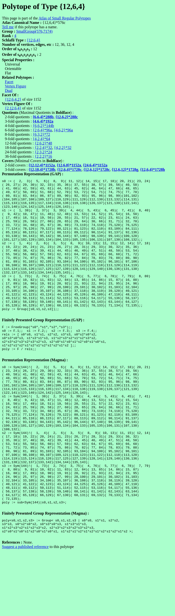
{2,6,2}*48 (43, 143)
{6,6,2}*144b (43, 126)
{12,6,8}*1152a (69, 165)
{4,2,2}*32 (62, 148)
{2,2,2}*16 (43, 156)
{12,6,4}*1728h (152, 169)
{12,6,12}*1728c (97, 169)
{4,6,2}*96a (63, 130)
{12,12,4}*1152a (42, 165)
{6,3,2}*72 (41, 134)
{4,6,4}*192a (43, 121)
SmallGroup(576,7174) (34, 31)
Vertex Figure (15, 86)
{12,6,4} (33, 40)
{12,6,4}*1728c (69, 169)
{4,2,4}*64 (41, 139)
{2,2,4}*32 (43, 148)
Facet (9, 82)
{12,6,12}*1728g (125, 169)
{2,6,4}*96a (42, 130)
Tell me (8, 27)
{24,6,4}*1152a (95, 165)
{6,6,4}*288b (43, 117)
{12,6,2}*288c (67, 117)
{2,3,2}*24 (43, 152)
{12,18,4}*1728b (42, 169)
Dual (8, 90)
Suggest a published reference (25, 612)
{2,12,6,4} (13, 108)
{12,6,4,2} (13, 99)
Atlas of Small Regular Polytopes (65, 18)
